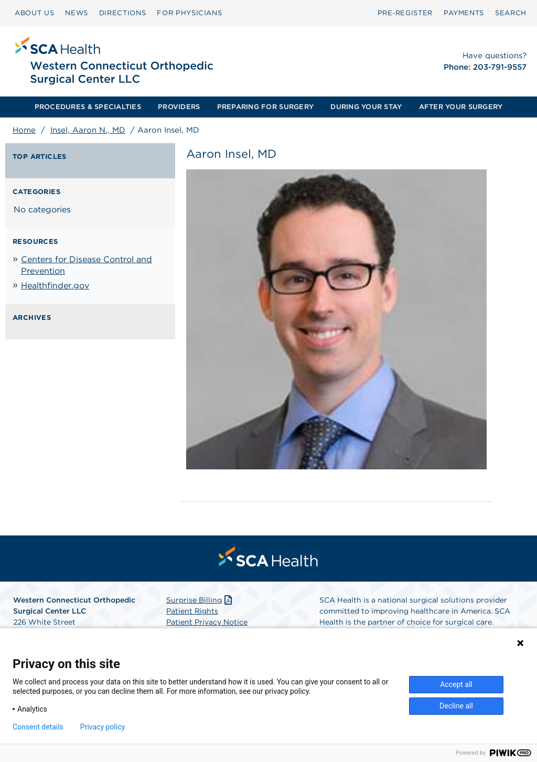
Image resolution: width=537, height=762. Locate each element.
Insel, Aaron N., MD (87, 130)
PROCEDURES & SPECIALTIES (88, 107)
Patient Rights (192, 611)
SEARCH (511, 13)
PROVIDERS (179, 107)
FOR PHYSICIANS (189, 13)
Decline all (456, 706)
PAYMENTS (464, 13)
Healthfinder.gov (55, 286)
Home (24, 130)
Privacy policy (102, 727)
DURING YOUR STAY (366, 107)
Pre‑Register (405, 13)
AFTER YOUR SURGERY (461, 107)
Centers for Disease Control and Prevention (86, 265)
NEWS (76, 13)
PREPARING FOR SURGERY (265, 107)
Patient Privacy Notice (207, 622)
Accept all (456, 684)
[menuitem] (34, 13)
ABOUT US (34, 13)
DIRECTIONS (122, 13)
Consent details (38, 727)
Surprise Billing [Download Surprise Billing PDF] (200, 600)
